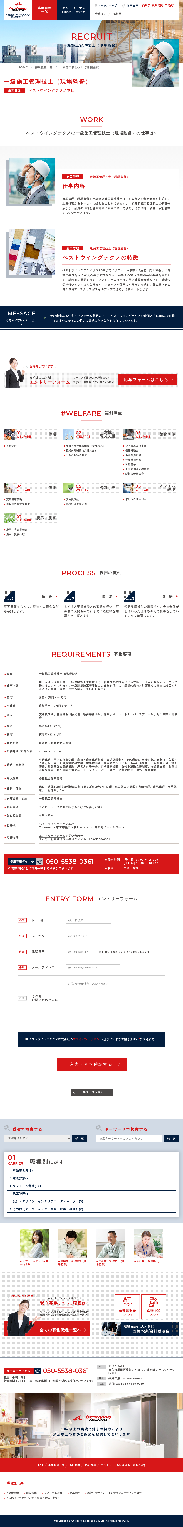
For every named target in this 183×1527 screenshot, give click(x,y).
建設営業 (31, 1492)
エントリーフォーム (52, 835)
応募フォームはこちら (146, 379)
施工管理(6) (21, 1193)
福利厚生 (118, 13)
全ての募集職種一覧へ (60, 1330)
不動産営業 (12, 1492)
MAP (112, 1373)
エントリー (123, 1465)
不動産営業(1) (23, 1170)
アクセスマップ (107, 5)
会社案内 (101, 13)
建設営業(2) (21, 1178)
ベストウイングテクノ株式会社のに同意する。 (93, 1039)
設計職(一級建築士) (148, 1261)
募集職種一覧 (56, 1465)
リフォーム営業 (53, 1492)
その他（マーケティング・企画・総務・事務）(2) (48, 1209)
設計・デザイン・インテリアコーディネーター (114, 1492)
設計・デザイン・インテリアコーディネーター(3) (48, 1201)
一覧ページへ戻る (91, 1092)
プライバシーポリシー (87, 1039)
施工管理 (75, 1492)
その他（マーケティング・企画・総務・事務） (33, 1497)
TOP (41, 1465)
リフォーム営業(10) (27, 1186)
